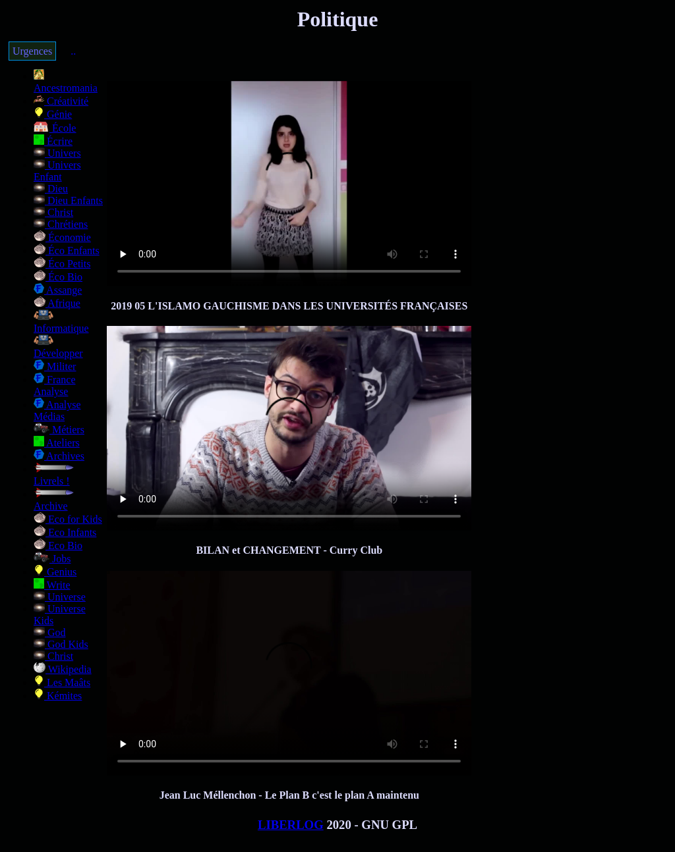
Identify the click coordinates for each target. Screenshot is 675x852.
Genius (55, 571)
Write (52, 585)
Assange (58, 290)
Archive (54, 500)
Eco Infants (65, 532)
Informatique (61, 322)
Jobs (52, 558)
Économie (62, 237)
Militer (55, 366)
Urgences (32, 51)
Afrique (57, 303)
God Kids (61, 644)
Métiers (59, 429)
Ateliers (57, 442)
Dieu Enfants (68, 200)
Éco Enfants (67, 250)
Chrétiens (61, 224)
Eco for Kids (68, 519)
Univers (57, 153)
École (55, 128)
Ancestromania (66, 81)
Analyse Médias (57, 410)
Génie (53, 114)
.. (73, 51)
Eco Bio (58, 545)
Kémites (58, 695)
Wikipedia (63, 669)
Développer (58, 347)
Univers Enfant (57, 170)
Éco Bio (58, 276)
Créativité (61, 101)
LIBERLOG (291, 825)
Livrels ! (54, 475)
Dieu (51, 188)
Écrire (53, 141)
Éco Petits (62, 263)
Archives (59, 456)
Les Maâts (62, 682)
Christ (53, 212)
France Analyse (55, 385)
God (50, 632)
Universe (60, 596)
